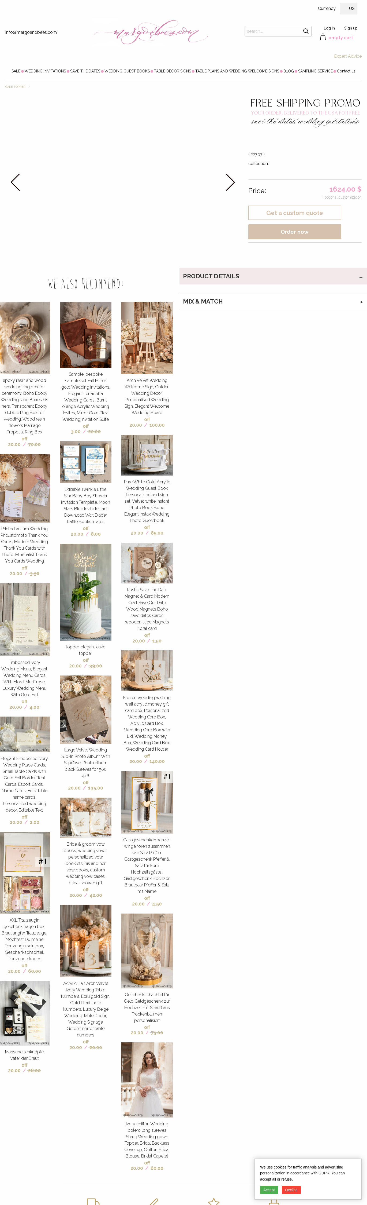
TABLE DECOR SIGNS (172, 71)
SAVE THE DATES (85, 71)
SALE (16, 71)
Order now (295, 232)
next (230, 182)
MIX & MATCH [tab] (203, 301)
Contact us (346, 71)
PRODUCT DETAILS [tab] (211, 276)
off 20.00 (17, 441)
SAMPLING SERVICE (315, 71)
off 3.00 (80, 428)
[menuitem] (16, 71)
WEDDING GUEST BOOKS (127, 71)
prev (15, 182)
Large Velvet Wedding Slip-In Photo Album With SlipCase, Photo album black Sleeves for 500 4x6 (85, 762)
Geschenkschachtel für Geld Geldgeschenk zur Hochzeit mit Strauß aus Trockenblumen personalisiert (147, 1007)
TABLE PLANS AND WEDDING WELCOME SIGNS (237, 71)
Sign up (351, 28)
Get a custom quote (294, 212)
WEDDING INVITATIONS (45, 71)
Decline (291, 1190)
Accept (269, 1190)
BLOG (288, 71)
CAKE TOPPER (15, 87)
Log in (329, 28)
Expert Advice (348, 56)
